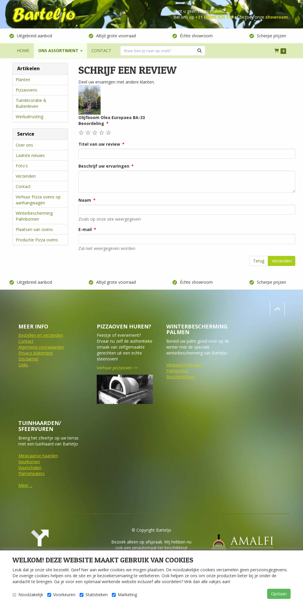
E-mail (85, 229)
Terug (258, 261)
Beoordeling (91, 123)
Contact (23, 186)
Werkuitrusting (29, 116)
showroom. (277, 17)
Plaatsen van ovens (34, 229)
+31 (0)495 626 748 (214, 17)
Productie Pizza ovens (37, 240)
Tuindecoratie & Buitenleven (31, 103)
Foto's (22, 166)
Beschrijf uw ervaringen (103, 166)
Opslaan (279, 593)
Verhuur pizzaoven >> (117, 368)
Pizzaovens (26, 90)
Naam (84, 200)
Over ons (24, 145)
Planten (23, 79)
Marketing (124, 594)
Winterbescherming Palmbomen (34, 216)
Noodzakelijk (27, 594)
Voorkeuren (61, 594)
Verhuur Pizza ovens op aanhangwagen (38, 200)
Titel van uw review (99, 144)
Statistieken (94, 594)
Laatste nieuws (30, 155)
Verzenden (26, 176)
